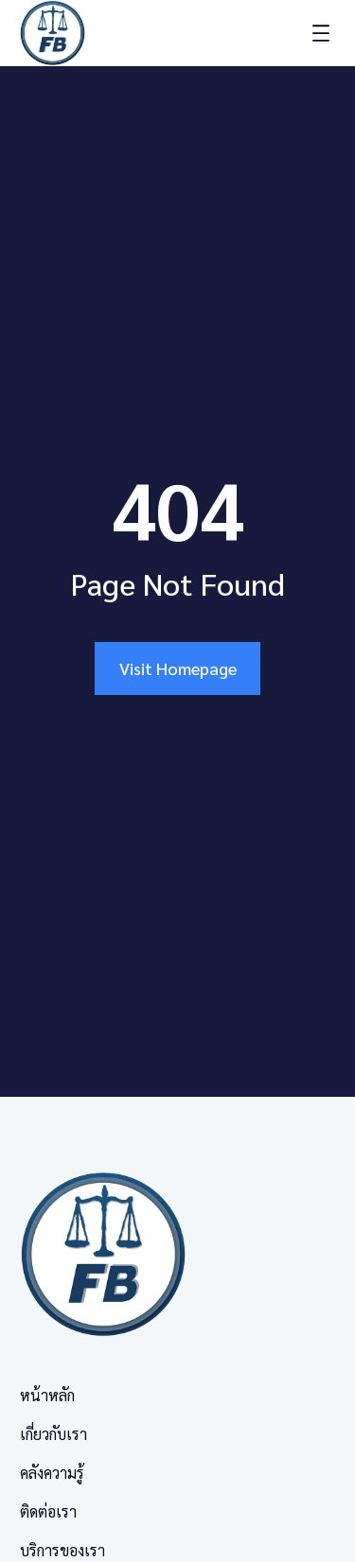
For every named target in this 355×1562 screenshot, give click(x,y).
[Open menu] (321, 33)
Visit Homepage (178, 668)
